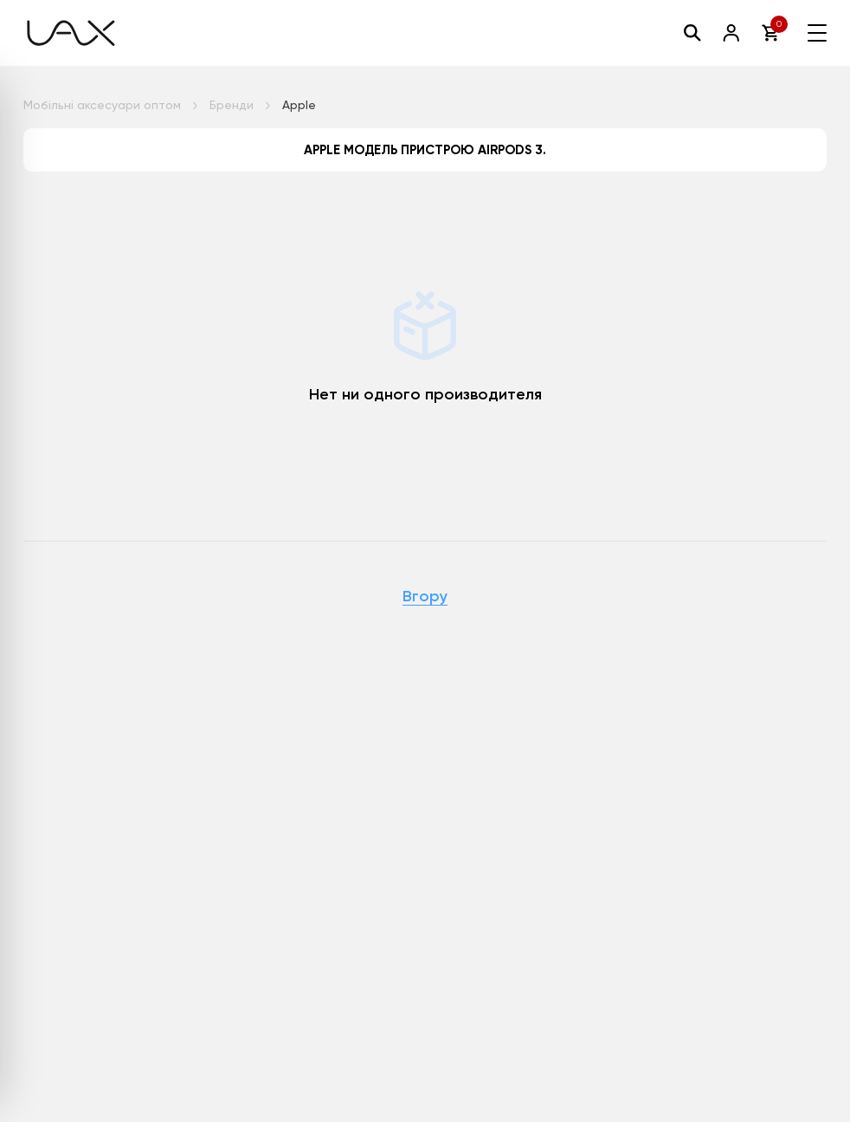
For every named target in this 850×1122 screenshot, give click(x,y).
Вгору (425, 597)
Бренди (231, 105)
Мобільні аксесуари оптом (102, 105)
